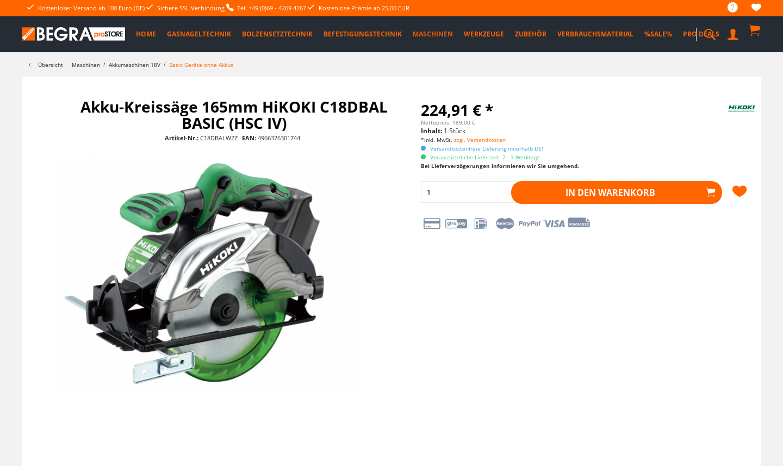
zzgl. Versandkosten (480, 140)
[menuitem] (727, 8)
